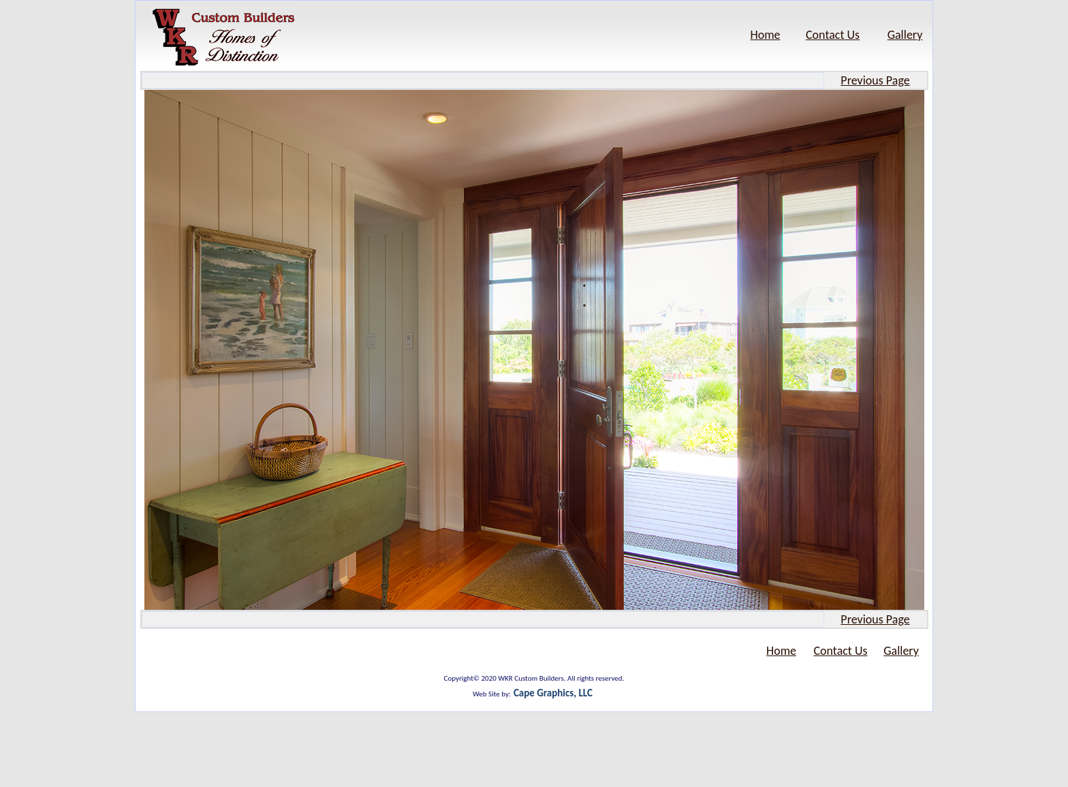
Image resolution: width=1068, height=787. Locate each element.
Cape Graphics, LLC (553, 693)
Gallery (905, 34)
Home (766, 34)
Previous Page (875, 80)
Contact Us (833, 34)
